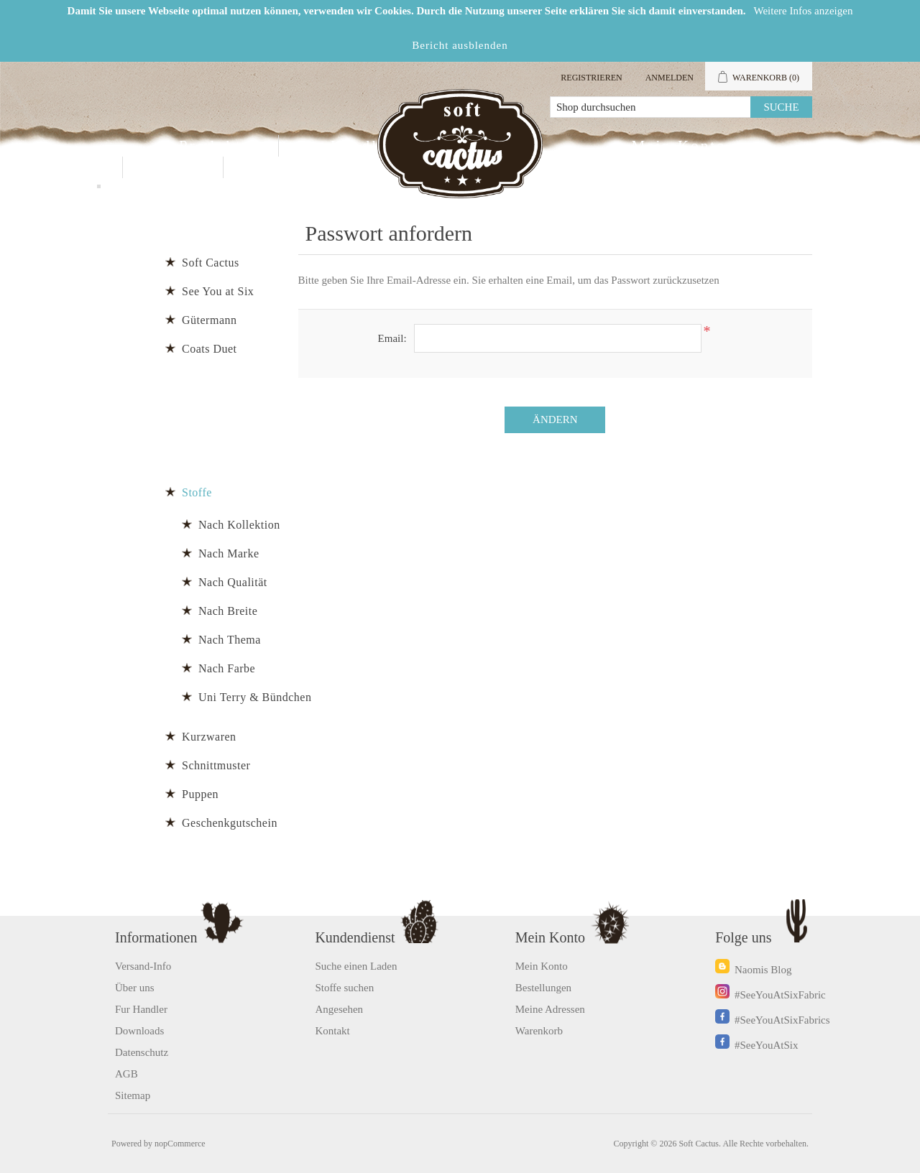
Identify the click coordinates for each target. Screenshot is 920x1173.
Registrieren (591, 78)
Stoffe (197, 492)
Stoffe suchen (344, 987)
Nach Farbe (226, 668)
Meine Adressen (550, 1009)
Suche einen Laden (356, 966)
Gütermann (209, 320)
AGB (126, 1074)
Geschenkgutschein (229, 823)
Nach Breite (227, 611)
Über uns (135, 987)
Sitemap (132, 1095)
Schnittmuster (216, 765)
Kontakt (173, 167)
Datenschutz (141, 1052)
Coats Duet (209, 349)
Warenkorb (539, 1031)
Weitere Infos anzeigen (803, 11)
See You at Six (218, 291)
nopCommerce (180, 1144)
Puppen (200, 794)
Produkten (219, 145)
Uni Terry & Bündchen (254, 697)
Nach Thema (229, 640)
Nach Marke (228, 553)
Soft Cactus (210, 262)
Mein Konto (678, 145)
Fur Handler (345, 145)
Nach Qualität (232, 582)
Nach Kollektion (239, 525)
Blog (261, 167)
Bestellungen (543, 987)
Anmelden (669, 78)
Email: (392, 338)
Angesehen (339, 1009)
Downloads (139, 1031)
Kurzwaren (209, 737)
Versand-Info (143, 966)
